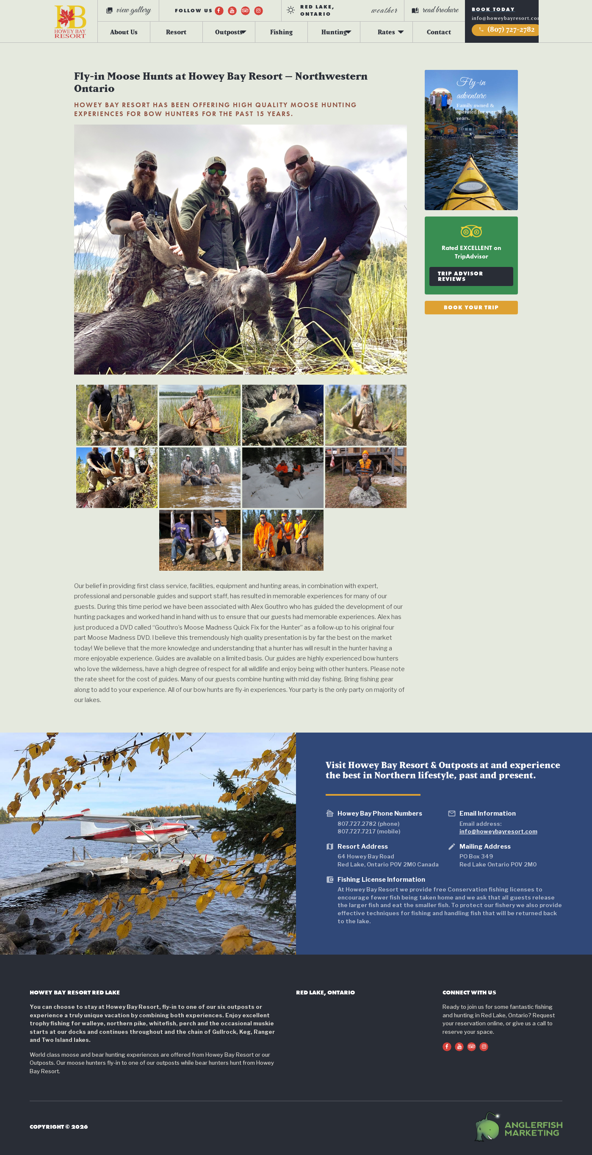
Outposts (229, 31)
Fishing (281, 31)
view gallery (128, 10)
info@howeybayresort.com (507, 18)
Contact (439, 31)
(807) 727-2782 (507, 29)
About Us (124, 31)
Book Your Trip (471, 307)
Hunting (334, 31)
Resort (176, 31)
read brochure (435, 10)
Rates (386, 31)
